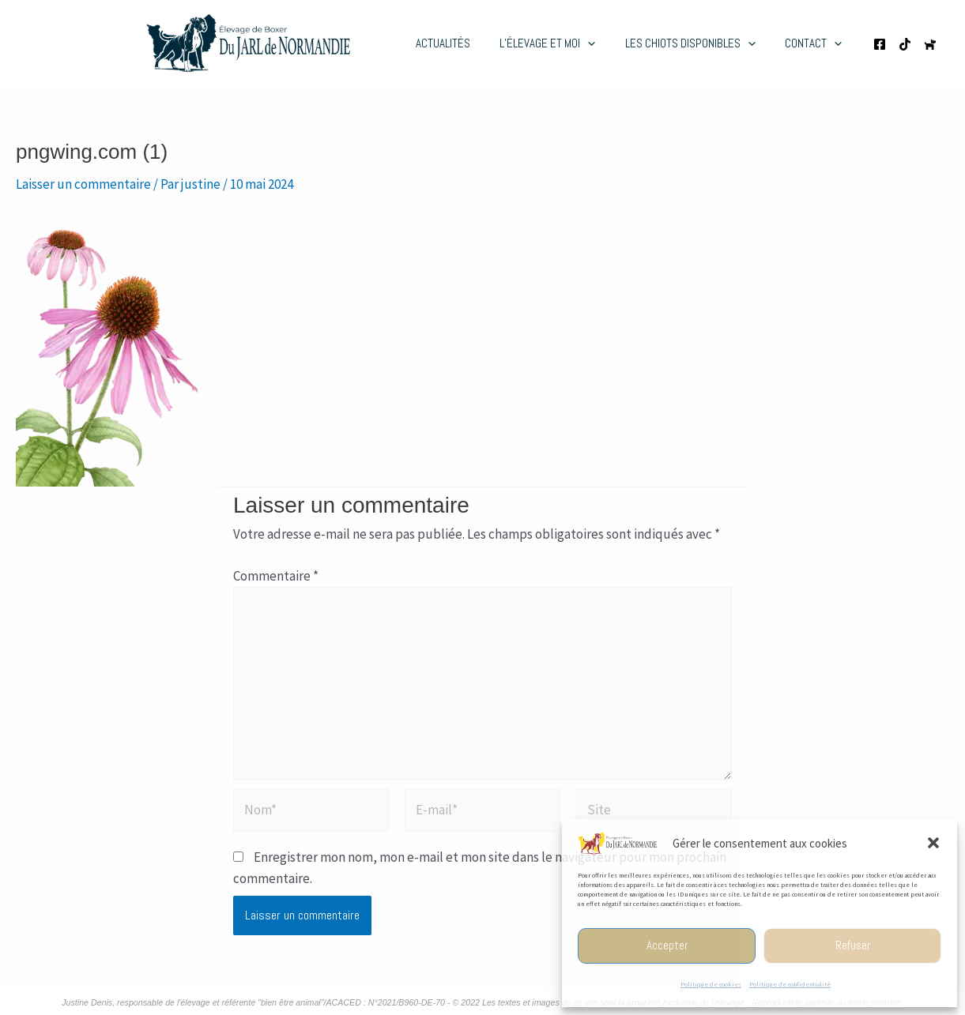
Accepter (667, 945)
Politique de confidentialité (790, 984)
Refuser (852, 945)
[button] (933, 843)
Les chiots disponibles (699, 43)
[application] (602, 43)
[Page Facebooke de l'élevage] (880, 44)
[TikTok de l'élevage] (905, 44)
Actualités (463, 43)
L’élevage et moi (562, 43)
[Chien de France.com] (930, 44)
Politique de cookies (710, 984)
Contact (816, 43)
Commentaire (276, 576)
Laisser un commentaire (83, 184)
